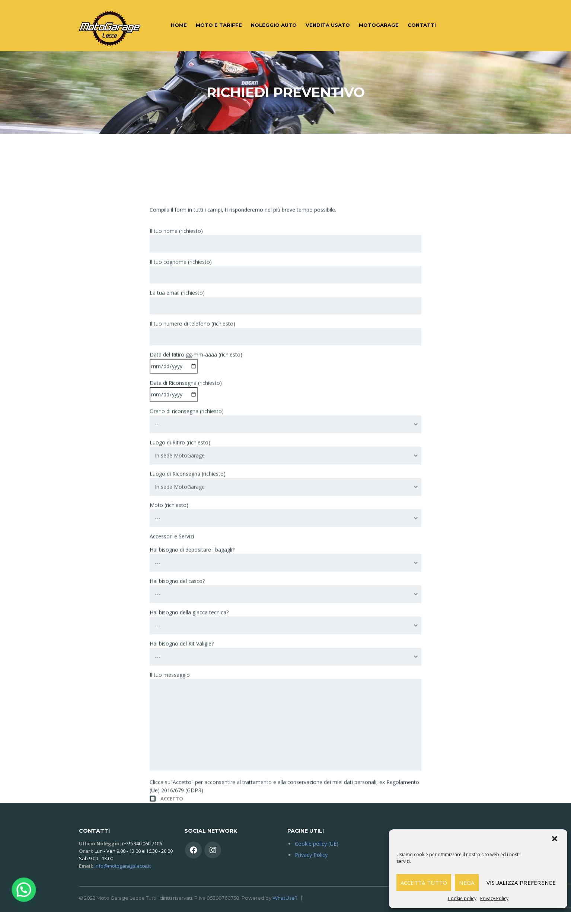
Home (179, 25)
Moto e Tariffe (219, 25)
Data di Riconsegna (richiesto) (186, 518)
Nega (466, 882)
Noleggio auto (274, 25)
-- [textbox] (157, 553)
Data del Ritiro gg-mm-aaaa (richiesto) (196, 489)
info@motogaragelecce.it (123, 865)
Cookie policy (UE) (316, 843)
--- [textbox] (157, 647)
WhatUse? (284, 898)
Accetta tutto (424, 882)
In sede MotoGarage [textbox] (180, 584)
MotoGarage (379, 25)
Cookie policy (462, 898)
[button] (555, 839)
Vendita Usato (328, 25)
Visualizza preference (521, 882)
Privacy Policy (494, 898)
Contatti (422, 25)
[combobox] (285, 554)
